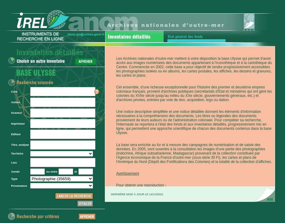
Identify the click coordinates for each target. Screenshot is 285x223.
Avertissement (127, 173)
